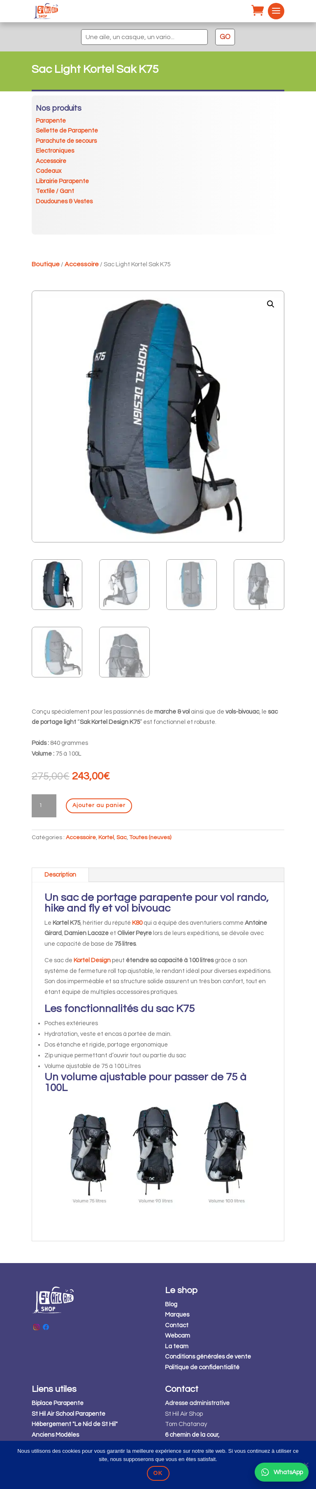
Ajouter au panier (98, 805)
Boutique (46, 264)
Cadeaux (48, 171)
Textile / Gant (55, 191)
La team (176, 1346)
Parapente (51, 121)
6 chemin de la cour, (192, 1435)
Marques (177, 1315)
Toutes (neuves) (150, 837)
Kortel (106, 837)
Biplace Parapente (58, 1403)
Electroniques (55, 151)
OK (158, 1473)
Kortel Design (92, 960)
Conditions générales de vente (208, 1357)
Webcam (177, 1336)
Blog (171, 1304)
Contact (176, 1325)
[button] (270, 304)
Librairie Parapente (62, 181)
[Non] (306, 1465)
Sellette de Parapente (67, 131)
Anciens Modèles (55, 1435)
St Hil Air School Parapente (68, 1414)
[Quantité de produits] (44, 805)
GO (225, 37)
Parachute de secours (66, 141)
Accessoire (51, 161)
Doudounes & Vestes (64, 201)
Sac (121, 837)
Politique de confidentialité (202, 1367)
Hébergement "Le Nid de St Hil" (75, 1424)
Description (60, 875)
